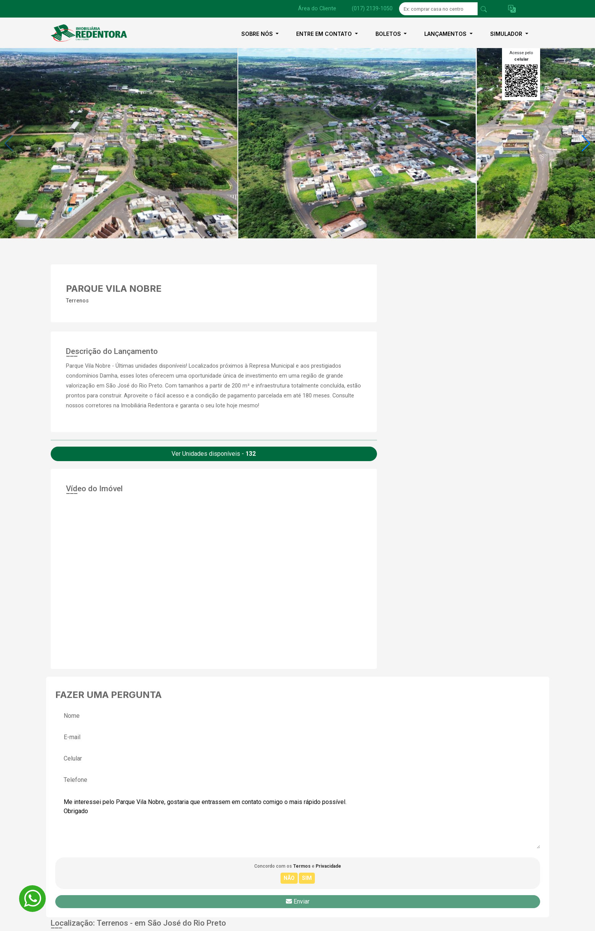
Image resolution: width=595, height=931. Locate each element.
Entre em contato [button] (324, 34)
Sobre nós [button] (257, 34)
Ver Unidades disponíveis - (214, 453)
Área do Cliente (317, 8)
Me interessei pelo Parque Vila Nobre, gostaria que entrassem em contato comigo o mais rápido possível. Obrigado (297, 820)
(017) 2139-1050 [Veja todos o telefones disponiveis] (372, 8)
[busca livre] (484, 8)
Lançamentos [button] (446, 34)
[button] (512, 9)
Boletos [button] (389, 34)
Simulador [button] (507, 34)
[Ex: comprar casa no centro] (438, 8)
